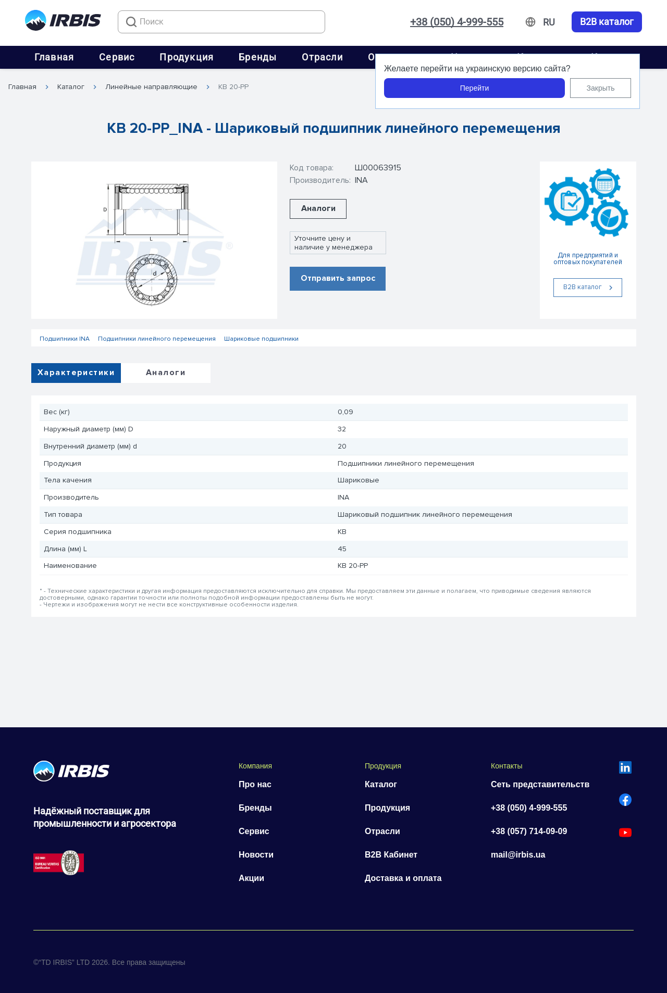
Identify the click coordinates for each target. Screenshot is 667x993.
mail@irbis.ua (518, 854)
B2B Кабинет (391, 854)
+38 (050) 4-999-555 (456, 22)
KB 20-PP (233, 87)
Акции (251, 878)
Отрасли (322, 57)
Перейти (474, 88)
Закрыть (601, 88)
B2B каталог (607, 22)
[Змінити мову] (549, 22)
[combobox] (221, 21)
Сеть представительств (540, 784)
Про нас (255, 784)
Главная (54, 57)
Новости (256, 854)
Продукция (186, 57)
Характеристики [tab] (76, 372)
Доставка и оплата (403, 878)
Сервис (116, 57)
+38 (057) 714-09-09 (529, 831)
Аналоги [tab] (166, 372)
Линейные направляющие (151, 87)
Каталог (70, 87)
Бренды (258, 57)
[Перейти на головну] (63, 22)
